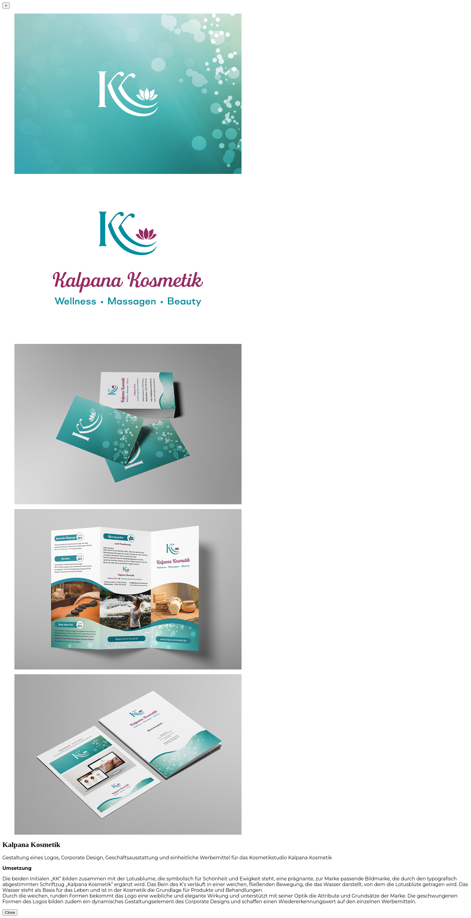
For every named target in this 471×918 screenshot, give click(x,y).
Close (10, 912)
